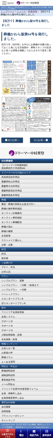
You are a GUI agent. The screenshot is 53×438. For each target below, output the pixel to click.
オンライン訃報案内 (11, 213)
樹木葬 (4, 258)
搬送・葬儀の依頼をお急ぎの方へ (18, 204)
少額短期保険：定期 (11, 335)
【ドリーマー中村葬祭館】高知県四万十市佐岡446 (15, 166)
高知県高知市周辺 (10, 177)
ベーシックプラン (10, 294)
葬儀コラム (7, 357)
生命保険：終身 (9, 339)
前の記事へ (12, 140)
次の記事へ (41, 140)
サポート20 (7, 321)
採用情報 (5, 411)
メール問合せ (8, 384)
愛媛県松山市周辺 (10, 181)
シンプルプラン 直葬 (12, 280)
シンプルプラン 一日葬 (13, 289)
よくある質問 (8, 362)
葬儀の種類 (7, 231)
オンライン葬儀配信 (11, 222)
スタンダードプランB (12, 299)
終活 (3, 254)
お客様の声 (7, 353)
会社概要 (5, 407)
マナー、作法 (8, 267)
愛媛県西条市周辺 (10, 195)
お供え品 (5, 271)
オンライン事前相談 (11, 217)
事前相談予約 (8, 380)
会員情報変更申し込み (12, 398)
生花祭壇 (5, 236)
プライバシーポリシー (12, 416)
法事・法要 (7, 245)
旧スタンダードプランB (13, 303)
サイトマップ (8, 420)
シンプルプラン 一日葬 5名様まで (20, 285)
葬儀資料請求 (8, 371)
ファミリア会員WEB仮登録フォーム (19, 389)
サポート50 (7, 330)
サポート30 (7, 326)
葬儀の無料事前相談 (11, 208)
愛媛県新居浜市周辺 (11, 190)
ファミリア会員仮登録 (12, 312)
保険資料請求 (8, 375)
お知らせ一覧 (8, 348)
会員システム (8, 316)
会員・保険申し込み (11, 393)
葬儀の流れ (7, 227)
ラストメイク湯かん (11, 240)
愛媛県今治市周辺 (10, 186)
